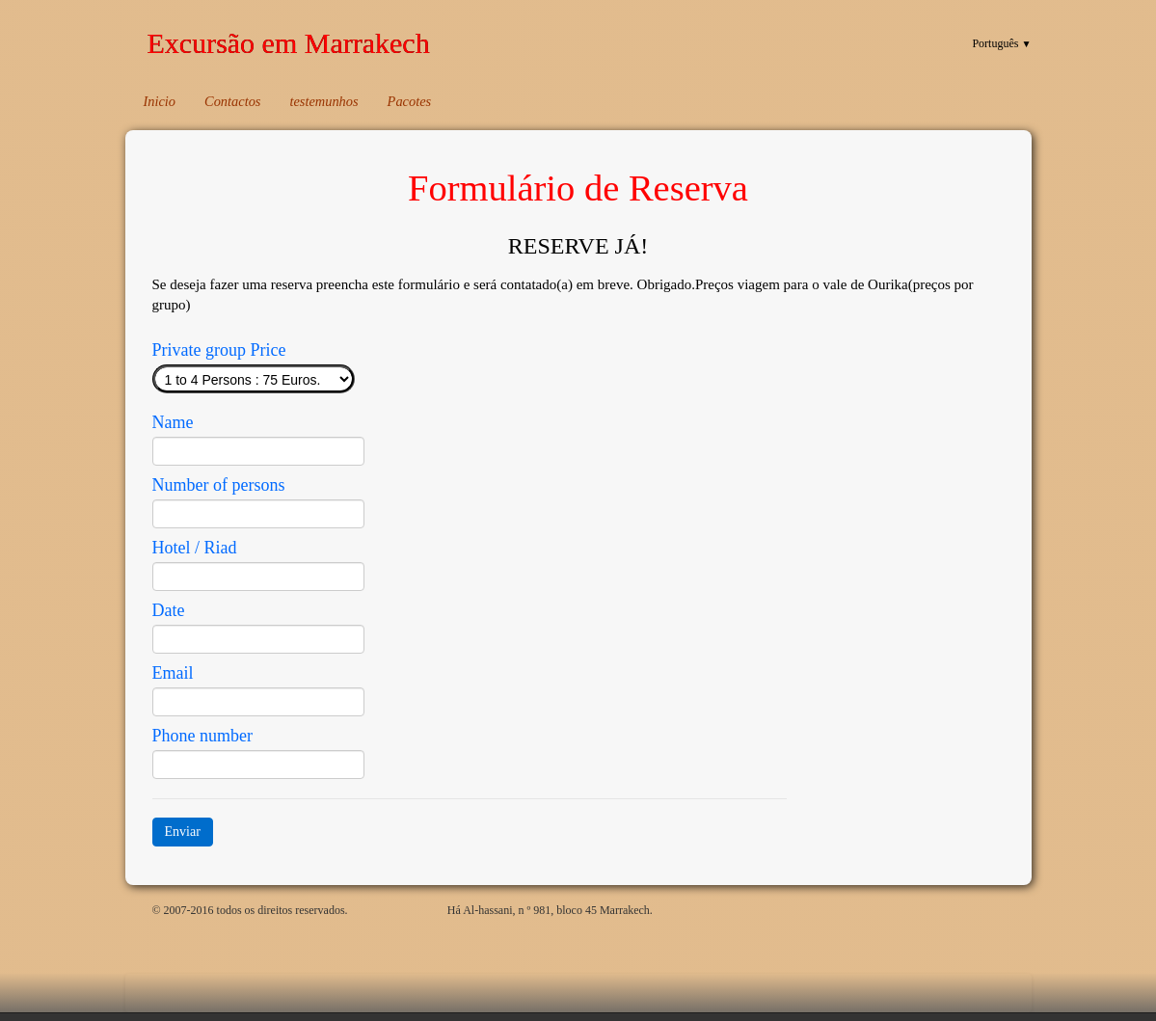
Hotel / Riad (194, 547)
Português (1001, 43)
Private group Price (219, 350)
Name (173, 422)
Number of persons (218, 485)
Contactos (232, 101)
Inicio (160, 101)
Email (173, 673)
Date (168, 610)
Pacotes (410, 101)
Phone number (202, 735)
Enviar (183, 831)
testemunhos (323, 101)
